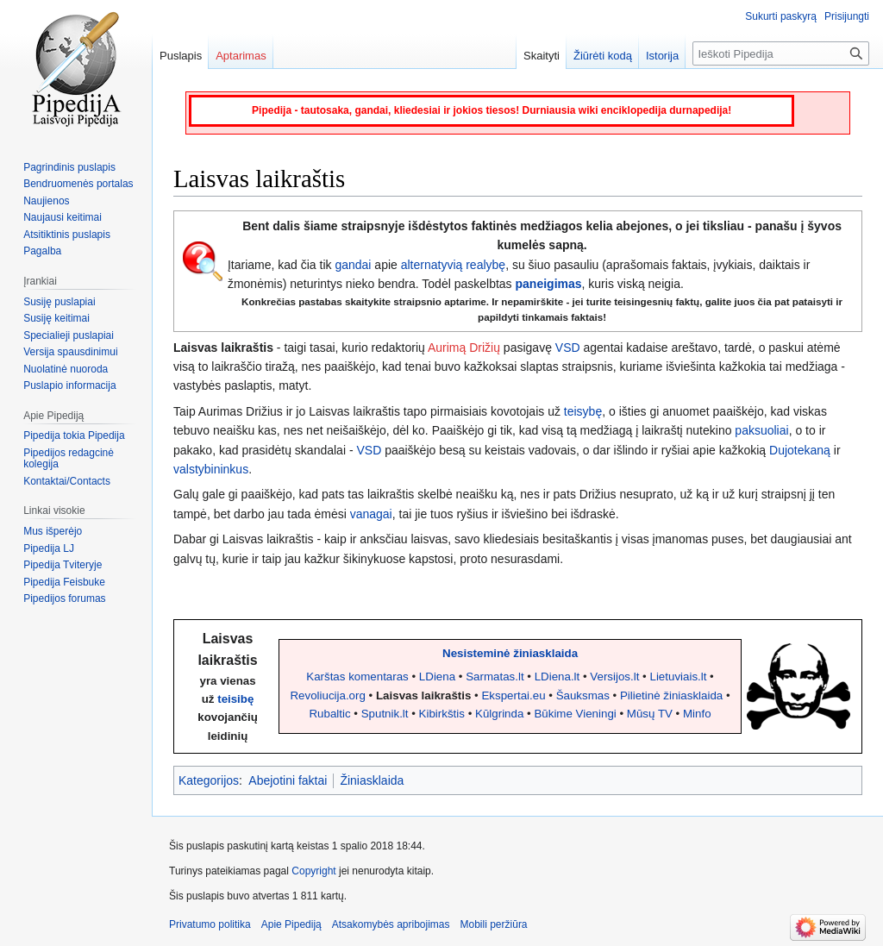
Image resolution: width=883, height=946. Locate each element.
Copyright (313, 871)
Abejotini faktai (287, 780)
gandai (353, 265)
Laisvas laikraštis (423, 695)
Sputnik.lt (385, 713)
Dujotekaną (799, 450)
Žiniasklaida (372, 780)
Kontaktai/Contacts (66, 481)
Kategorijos (208, 780)
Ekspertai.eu (513, 695)
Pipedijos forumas (64, 598)
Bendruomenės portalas (78, 184)
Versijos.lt (614, 676)
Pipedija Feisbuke (64, 582)
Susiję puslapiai (59, 302)
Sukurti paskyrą (781, 16)
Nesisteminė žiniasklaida (510, 653)
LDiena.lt (557, 676)
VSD (567, 347)
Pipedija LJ (48, 548)
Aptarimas (241, 55)
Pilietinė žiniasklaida (671, 695)
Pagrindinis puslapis (69, 167)
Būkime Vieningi (575, 713)
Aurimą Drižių (464, 347)
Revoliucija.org (327, 695)
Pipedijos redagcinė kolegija (68, 459)
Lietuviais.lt (677, 676)
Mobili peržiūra (494, 924)
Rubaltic (329, 713)
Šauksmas (583, 695)
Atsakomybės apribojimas (391, 924)
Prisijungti (846, 16)
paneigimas (549, 284)
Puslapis (181, 55)
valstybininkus (210, 469)
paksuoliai (761, 430)
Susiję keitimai (56, 318)
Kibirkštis (442, 713)
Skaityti (541, 55)
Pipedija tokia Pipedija (73, 435)
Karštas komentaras (357, 676)
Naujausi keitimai (62, 217)
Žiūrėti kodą (602, 55)
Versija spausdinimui (70, 352)
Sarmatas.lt (494, 676)
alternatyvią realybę (453, 265)
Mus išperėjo (52, 531)
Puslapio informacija (69, 385)
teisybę (583, 411)
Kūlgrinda (499, 713)
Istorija (662, 55)
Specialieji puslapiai (68, 335)
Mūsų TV (650, 713)
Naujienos (46, 201)
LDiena (437, 676)
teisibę (235, 698)
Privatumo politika (210, 924)
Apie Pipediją (291, 924)
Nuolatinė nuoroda (65, 369)
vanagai (371, 514)
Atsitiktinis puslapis (66, 235)
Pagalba (42, 251)
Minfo (697, 713)
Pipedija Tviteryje (62, 565)
